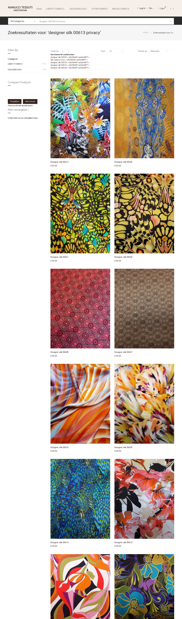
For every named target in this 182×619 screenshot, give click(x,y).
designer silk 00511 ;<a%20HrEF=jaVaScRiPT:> (70, 65)
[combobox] (91, 21)
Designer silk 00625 (59, 447)
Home (39, 8)
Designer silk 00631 (59, 257)
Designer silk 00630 (123, 257)
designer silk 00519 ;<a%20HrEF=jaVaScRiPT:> (70, 62)
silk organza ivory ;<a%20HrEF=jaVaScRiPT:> (69, 60)
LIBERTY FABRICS (15, 64)
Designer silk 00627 (123, 352)
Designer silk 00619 (59, 542)
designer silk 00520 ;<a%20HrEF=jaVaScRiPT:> (70, 68)
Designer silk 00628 (59, 352)
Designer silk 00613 (59, 162)
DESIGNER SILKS (15, 69)
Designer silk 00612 (123, 542)
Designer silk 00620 (123, 447)
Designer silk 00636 (123, 162)
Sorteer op (142, 51)
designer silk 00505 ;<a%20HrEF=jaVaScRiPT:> (70, 57)
